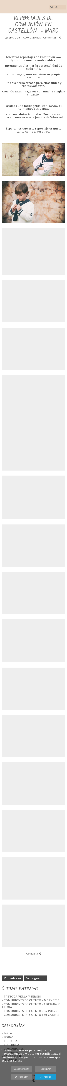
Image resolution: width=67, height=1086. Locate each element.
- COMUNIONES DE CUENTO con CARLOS (30, 1015)
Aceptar (45, 1077)
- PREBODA (10, 1041)
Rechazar (21, 1077)
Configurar (46, 1069)
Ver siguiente (35, 978)
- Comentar (49, 37)
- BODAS (8, 1037)
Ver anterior (12, 978)
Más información (21, 1069)
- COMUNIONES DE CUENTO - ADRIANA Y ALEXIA (30, 1006)
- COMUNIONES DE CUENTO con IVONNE (30, 1011)
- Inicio (7, 1033)
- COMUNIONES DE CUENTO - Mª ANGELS (30, 1000)
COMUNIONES (32, 37)
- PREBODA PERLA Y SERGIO (21, 996)
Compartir (33, 953)
